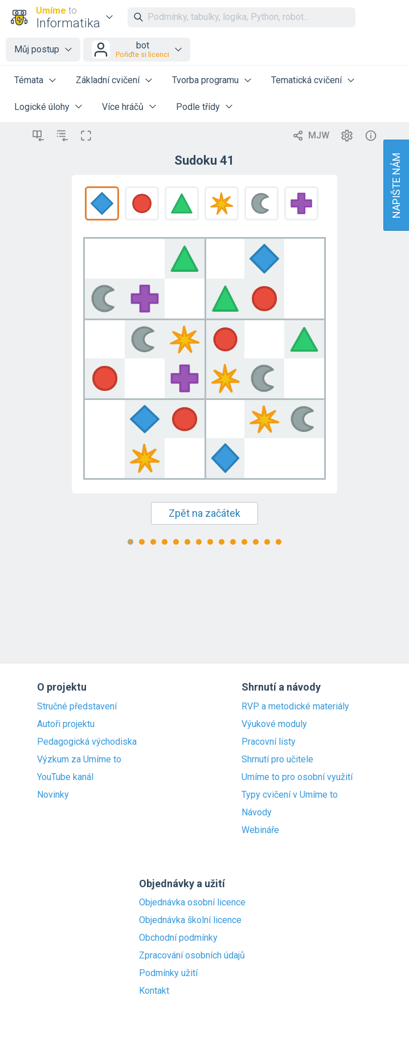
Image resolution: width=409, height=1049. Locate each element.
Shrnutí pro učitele (277, 759)
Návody (257, 812)
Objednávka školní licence (190, 920)
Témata (28, 80)
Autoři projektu (66, 724)
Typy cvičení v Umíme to (290, 795)
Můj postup (36, 49)
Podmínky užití (168, 973)
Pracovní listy (269, 742)
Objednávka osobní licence (192, 902)
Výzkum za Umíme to (79, 759)
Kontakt (154, 991)
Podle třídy (198, 106)
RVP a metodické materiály (295, 706)
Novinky (53, 795)
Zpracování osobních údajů (192, 955)
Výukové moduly (274, 724)
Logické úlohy (41, 106)
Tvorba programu (205, 80)
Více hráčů (123, 106)
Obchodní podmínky (178, 938)
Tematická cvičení (306, 80)
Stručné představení (77, 706)
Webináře (260, 830)
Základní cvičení (108, 80)
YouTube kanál (65, 777)
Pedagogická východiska (87, 742)
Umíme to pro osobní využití (297, 777)
